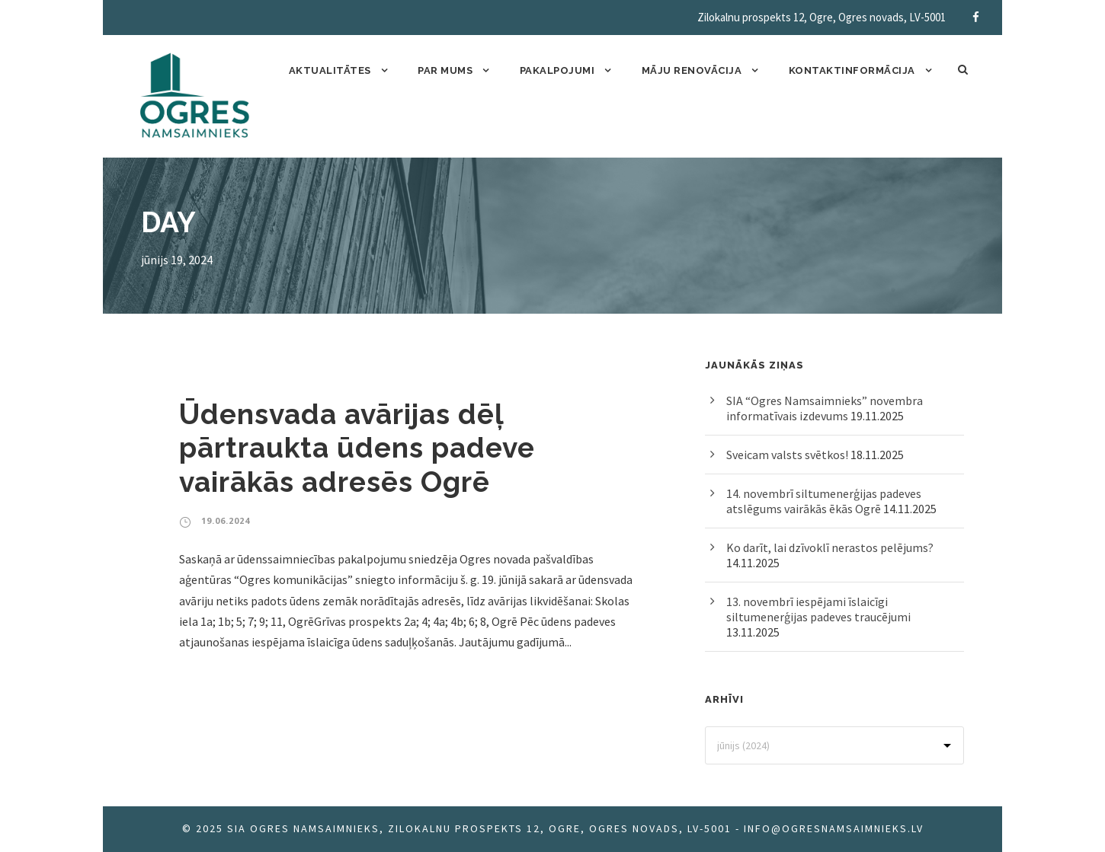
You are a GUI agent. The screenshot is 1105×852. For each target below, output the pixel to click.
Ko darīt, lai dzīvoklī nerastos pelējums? (830, 547)
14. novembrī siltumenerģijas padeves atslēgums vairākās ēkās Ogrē (823, 501)
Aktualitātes (330, 70)
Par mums (445, 70)
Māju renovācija (692, 70)
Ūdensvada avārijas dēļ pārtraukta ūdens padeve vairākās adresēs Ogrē (357, 448)
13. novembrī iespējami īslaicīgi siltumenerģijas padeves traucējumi (818, 609)
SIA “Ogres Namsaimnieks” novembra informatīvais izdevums (824, 408)
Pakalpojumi (557, 70)
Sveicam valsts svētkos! (787, 454)
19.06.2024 (225, 520)
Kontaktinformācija (852, 70)
